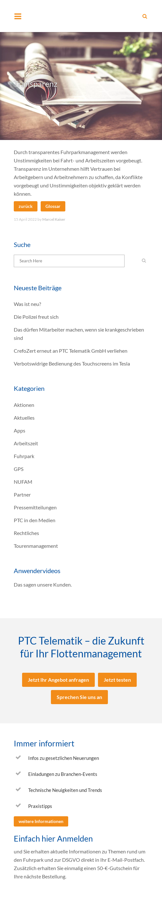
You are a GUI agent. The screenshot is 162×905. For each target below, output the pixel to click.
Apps (19, 430)
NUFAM (23, 482)
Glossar (53, 206)
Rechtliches (26, 533)
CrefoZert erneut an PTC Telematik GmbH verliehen (70, 351)
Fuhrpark (24, 456)
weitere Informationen (41, 821)
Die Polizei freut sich (36, 317)
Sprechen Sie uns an (79, 697)
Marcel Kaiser (53, 219)
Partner (22, 494)
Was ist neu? (27, 304)
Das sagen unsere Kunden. (43, 584)
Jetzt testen (117, 680)
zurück (26, 206)
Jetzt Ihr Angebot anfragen (58, 680)
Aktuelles (24, 418)
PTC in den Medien (34, 520)
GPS (18, 469)
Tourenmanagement (36, 546)
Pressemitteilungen (35, 507)
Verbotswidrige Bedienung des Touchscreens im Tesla (72, 363)
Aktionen (24, 405)
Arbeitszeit (26, 443)
